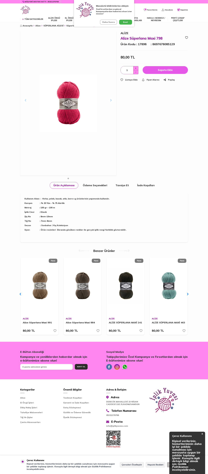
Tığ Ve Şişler (26, 417)
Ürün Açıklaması (64, 185)
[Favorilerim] (150, 10)
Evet (125, 22)
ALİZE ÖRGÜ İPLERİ (54, 19)
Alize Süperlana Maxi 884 (80, 322)
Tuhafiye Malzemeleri (31, 412)
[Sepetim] (182, 10)
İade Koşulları (146, 185)
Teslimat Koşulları (72, 398)
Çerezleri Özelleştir (132, 464)
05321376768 (112, 415)
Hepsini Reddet (155, 464)
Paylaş (169, 79)
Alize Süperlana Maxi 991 (37, 322)
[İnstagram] (117, 367)
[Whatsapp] (125, 367)
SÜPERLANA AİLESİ (53, 25)
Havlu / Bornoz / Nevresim (156, 19)
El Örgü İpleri (27, 402)
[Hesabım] (167, 10)
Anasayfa (26, 25)
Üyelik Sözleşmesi (72, 417)
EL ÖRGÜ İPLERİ (69, 19)
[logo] (25, 10)
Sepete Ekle (165, 70)
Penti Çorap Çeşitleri (177, 19)
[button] (68, 178)
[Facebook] (109, 367)
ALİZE (124, 33)
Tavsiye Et (122, 185)
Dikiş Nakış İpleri (28, 407)
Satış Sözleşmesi (72, 407)
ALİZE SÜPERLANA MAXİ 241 (125, 322)
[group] (68, 103)
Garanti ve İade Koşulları (76, 402)
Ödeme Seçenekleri (95, 185)
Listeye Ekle (129, 79)
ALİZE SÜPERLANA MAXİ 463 (168, 322)
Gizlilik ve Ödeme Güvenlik (77, 412)
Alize (38, 25)
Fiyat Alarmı (150, 79)
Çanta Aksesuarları (134, 19)
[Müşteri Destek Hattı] (40, 1)
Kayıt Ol (81, 367)
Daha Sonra (108, 22)
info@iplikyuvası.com (117, 426)
